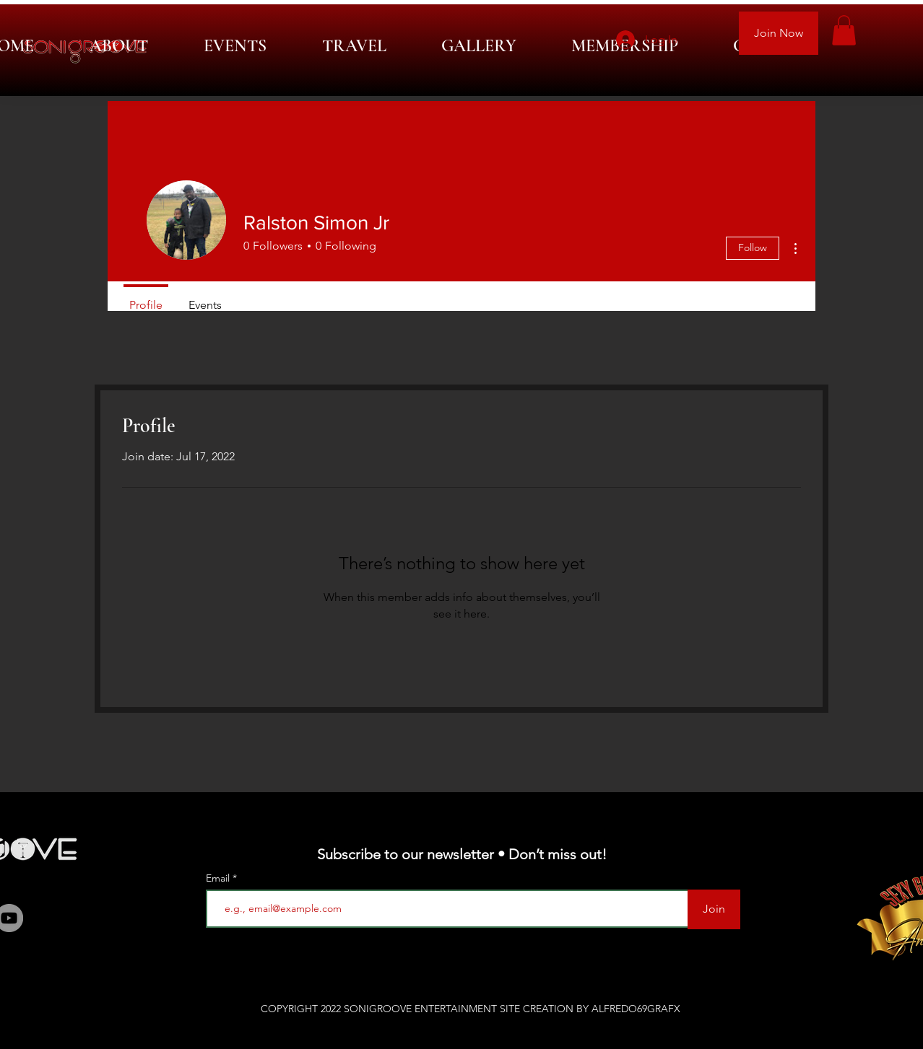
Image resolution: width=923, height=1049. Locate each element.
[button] (844, 30)
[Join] (714, 909)
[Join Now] (778, 33)
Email (219, 878)
